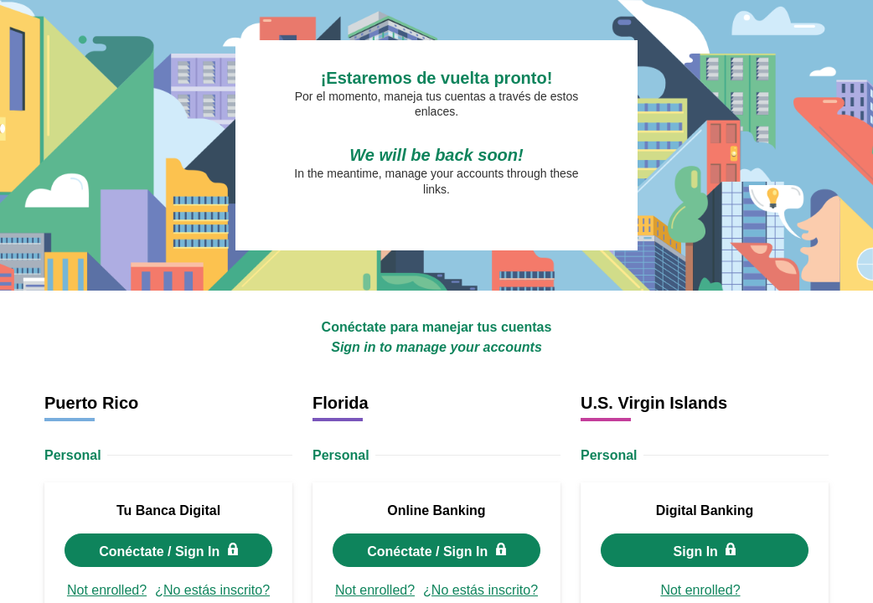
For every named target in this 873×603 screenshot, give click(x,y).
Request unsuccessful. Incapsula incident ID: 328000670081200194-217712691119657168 (436, 301)
